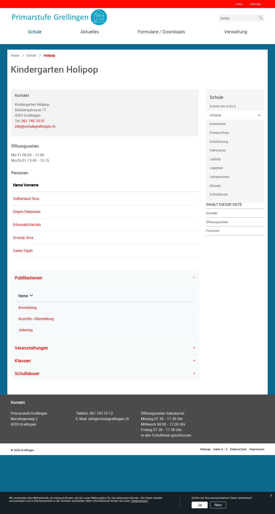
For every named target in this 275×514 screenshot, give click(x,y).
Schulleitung (219, 200)
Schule (34, 32)
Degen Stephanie (26, 270)
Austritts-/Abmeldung (36, 377)
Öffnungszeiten (217, 281)
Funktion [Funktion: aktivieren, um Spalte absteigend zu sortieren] (72, 243)
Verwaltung (235, 32)
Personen (212, 289)
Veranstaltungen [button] (31, 407)
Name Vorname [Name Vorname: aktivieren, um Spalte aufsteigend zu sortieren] (25, 243)
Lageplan (216, 227)
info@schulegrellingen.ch (35, 185)
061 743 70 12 (101, 472)
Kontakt (211, 272)
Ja (200, 504)
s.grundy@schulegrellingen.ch (137, 296)
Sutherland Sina (26, 257)
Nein (218, 504)
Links (239, 4)
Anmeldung (27, 366)
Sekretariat (218, 209)
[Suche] (238, 18)
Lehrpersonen (219, 235)
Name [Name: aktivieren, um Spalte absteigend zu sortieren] (23, 354)
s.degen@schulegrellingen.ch (136, 270)
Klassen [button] (23, 419)
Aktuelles (89, 32)
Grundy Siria (23, 296)
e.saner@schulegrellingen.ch (136, 309)
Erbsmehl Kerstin (27, 283)
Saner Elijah (22, 309)
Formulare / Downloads (161, 32)
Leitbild (215, 218)
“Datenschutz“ (139, 501)
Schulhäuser (219, 253)
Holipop (225, 173)
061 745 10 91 (33, 179)
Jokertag (25, 388)
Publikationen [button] (28, 337)
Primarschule (219, 191)
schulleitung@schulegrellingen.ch (140, 257)
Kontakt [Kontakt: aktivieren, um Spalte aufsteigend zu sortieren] (119, 243)
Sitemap (255, 4)
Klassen (215, 244)
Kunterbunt (218, 183)
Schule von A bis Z (223, 165)
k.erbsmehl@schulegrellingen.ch (139, 283)
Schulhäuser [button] (27, 432)
